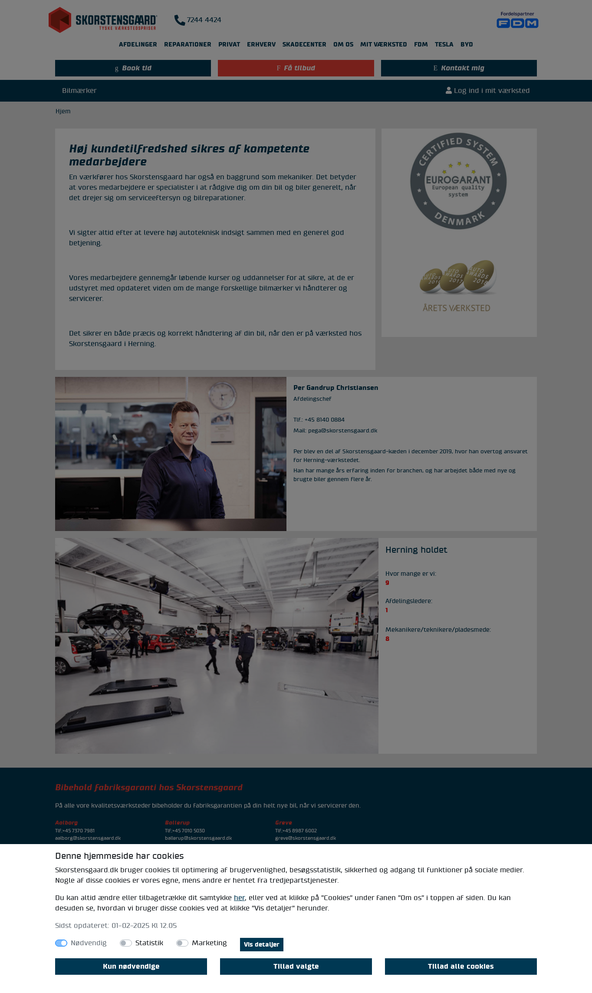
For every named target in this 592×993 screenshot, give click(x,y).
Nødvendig (89, 943)
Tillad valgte (296, 966)
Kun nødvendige (131, 966)
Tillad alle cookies (461, 966)
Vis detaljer (262, 944)
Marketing (209, 943)
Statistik (149, 943)
